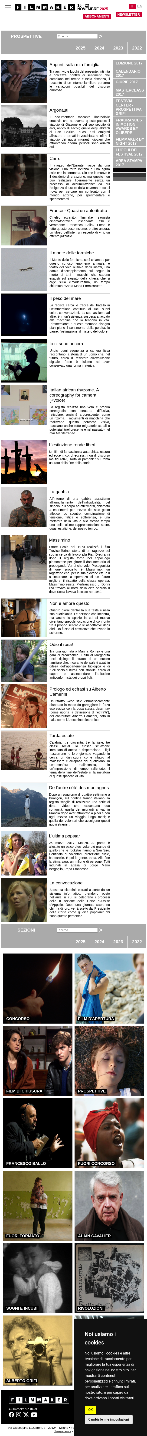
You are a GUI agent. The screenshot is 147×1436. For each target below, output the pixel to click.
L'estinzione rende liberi (72, 444)
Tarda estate (61, 735)
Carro (55, 158)
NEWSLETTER (129, 14)
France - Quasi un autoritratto (78, 210)
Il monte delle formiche (71, 252)
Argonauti (58, 110)
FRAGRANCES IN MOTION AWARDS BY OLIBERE (129, 126)
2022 (137, 48)
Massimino (59, 540)
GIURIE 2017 (127, 82)
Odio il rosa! (61, 644)
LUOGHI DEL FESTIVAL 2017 (129, 152)
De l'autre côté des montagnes (79, 787)
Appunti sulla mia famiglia (74, 64)
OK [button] (90, 1410)
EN (139, 6)
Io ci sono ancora (66, 343)
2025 (80, 48)
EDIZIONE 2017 (129, 63)
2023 (118, 48)
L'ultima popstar (64, 835)
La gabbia (59, 491)
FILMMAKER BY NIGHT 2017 (130, 141)
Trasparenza (62, 1431)
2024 (99, 48)
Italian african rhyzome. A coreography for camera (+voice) (74, 395)
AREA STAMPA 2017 (129, 163)
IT (132, 6)
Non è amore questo (69, 603)
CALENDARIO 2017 (128, 73)
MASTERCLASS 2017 (130, 92)
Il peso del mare (65, 298)
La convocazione (66, 882)
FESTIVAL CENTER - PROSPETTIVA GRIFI (129, 107)
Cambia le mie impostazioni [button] (108, 1419)
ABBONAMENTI (97, 16)
